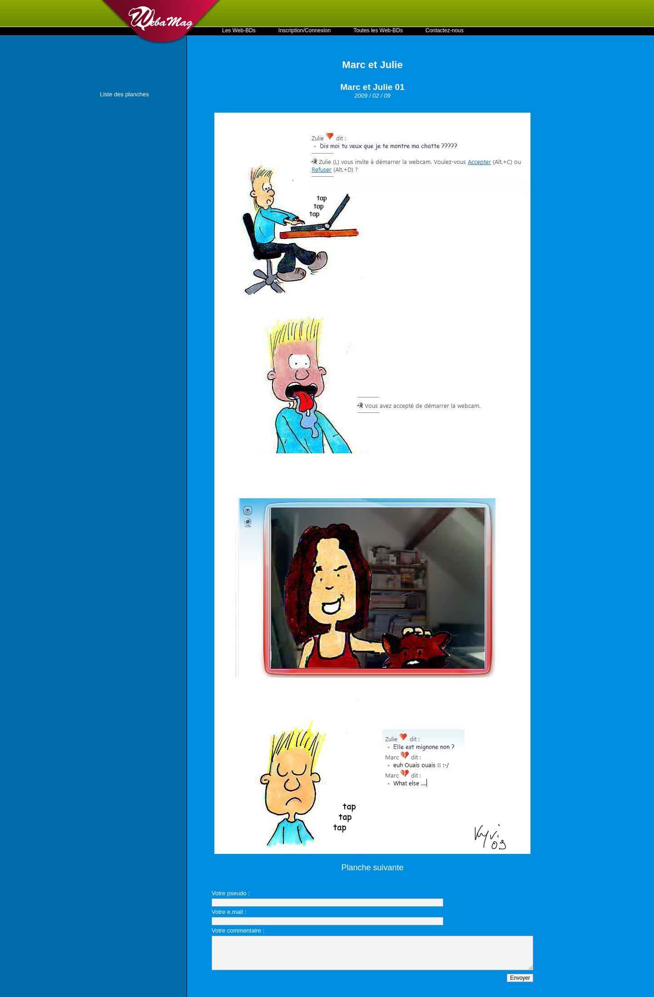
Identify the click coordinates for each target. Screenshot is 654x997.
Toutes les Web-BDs (378, 30)
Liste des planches (124, 94)
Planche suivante (372, 867)
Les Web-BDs (239, 30)
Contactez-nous (445, 30)
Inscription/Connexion (304, 30)
